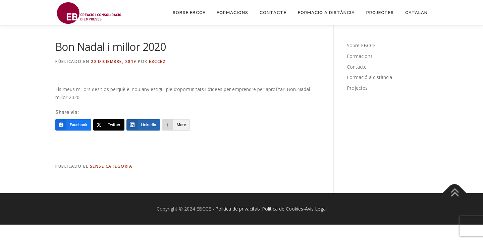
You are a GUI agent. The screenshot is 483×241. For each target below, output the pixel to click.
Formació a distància (326, 12)
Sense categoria (111, 166)
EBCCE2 (157, 61)
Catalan (416, 12)
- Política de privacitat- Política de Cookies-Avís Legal (269, 209)
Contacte (273, 12)
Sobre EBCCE (189, 12)
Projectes (380, 12)
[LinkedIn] (143, 125)
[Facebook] (73, 125)
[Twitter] (108, 125)
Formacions (232, 12)
